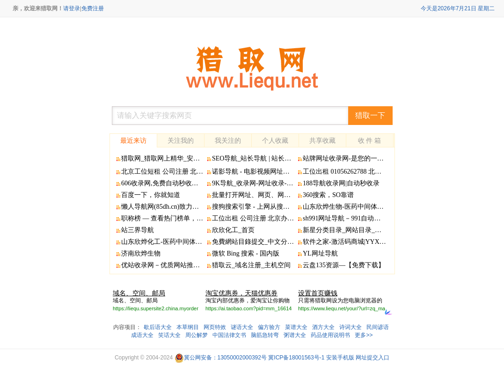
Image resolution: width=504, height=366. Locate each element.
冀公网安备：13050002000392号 (221, 357)
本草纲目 (187, 327)
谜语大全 (242, 327)
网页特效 (215, 327)
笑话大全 (169, 335)
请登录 (71, 8)
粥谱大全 (295, 335)
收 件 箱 (369, 140)
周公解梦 (196, 335)
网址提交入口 (372, 357)
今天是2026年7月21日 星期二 (458, 8)
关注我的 (181, 140)
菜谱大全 (296, 327)
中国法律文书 (229, 335)
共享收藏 (322, 140)
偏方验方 (269, 327)
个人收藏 (275, 140)
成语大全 (142, 335)
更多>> (364, 335)
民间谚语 (377, 327)
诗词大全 (350, 327)
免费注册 (92, 8)
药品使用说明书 (330, 335)
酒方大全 (323, 327)
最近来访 (133, 140)
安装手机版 (340, 357)
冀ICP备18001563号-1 (296, 357)
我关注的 (228, 140)
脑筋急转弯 (265, 335)
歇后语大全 (158, 327)
